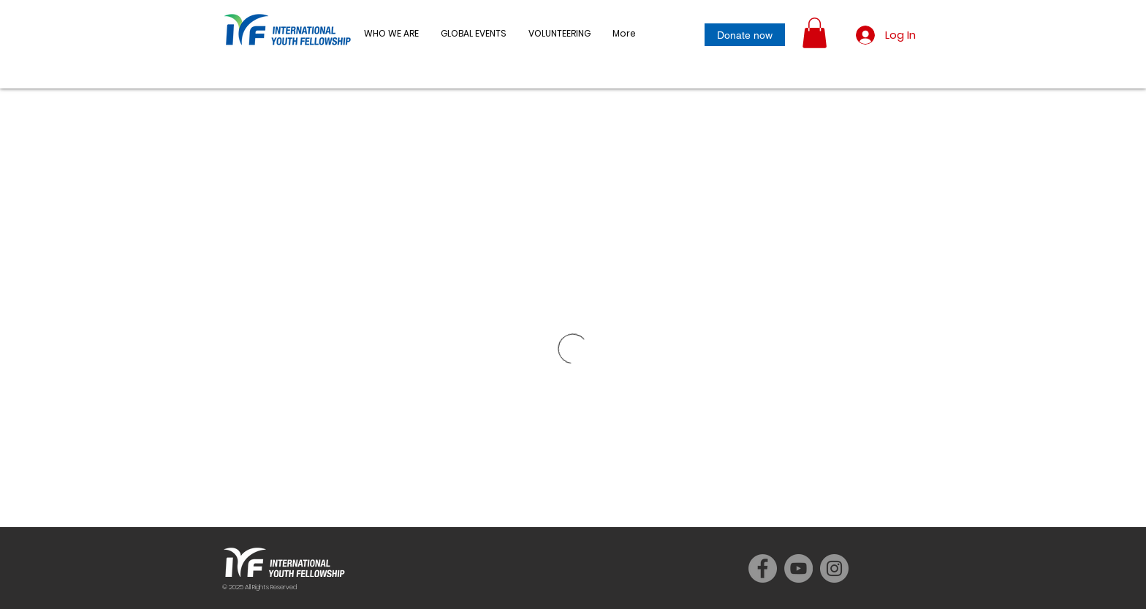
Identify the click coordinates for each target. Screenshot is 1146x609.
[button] (473, 34)
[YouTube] (798, 568)
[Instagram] (834, 568)
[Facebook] (762, 568)
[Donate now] (745, 34)
